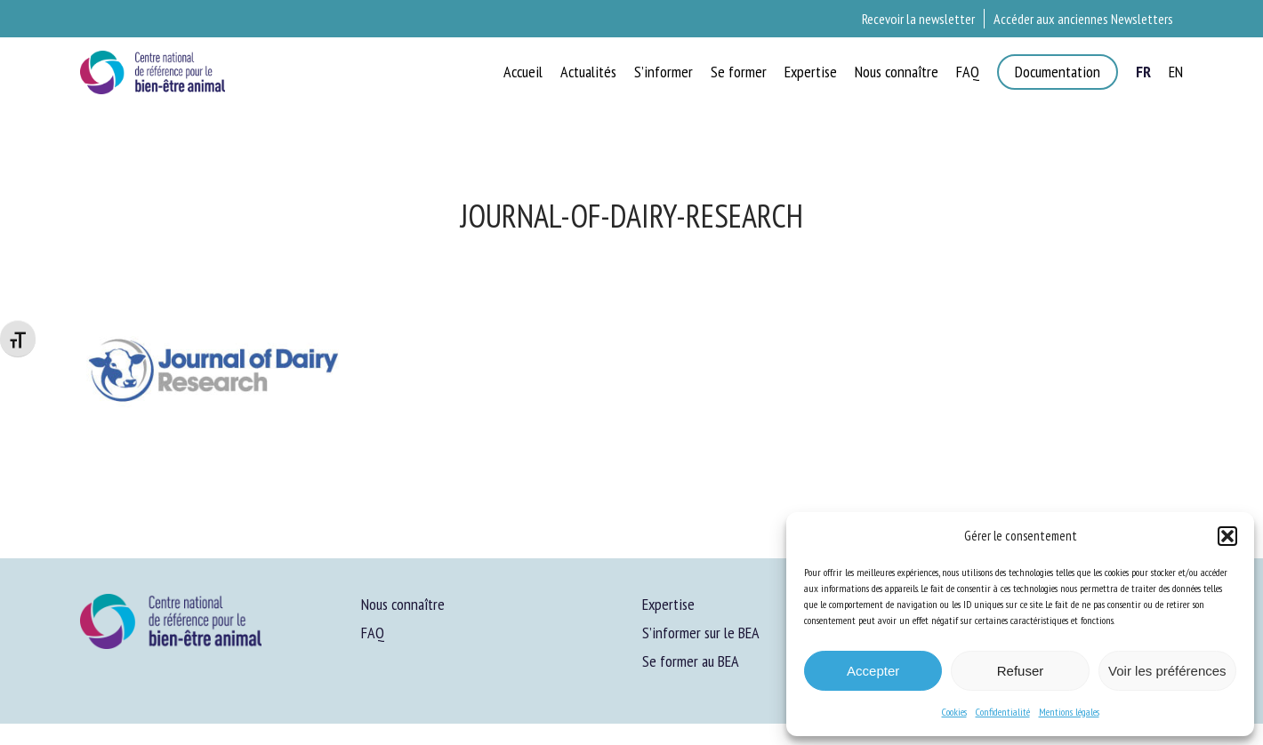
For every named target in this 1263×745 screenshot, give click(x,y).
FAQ (372, 632)
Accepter (873, 670)
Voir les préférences (1167, 670)
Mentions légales (1069, 711)
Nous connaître (403, 604)
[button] (1227, 536)
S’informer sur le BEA (701, 632)
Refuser (1020, 670)
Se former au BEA (690, 661)
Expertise (668, 604)
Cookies (954, 711)
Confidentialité (1003, 711)
